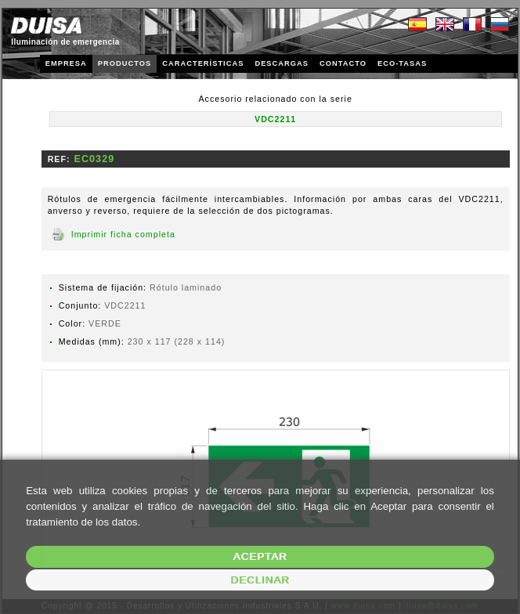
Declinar (259, 580)
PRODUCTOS (124, 63)
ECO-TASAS (402, 63)
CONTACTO (343, 63)
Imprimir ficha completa (123, 234)
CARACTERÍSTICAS (203, 63)
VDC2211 (275, 119)
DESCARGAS (282, 63)
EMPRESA (66, 63)
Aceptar (260, 556)
